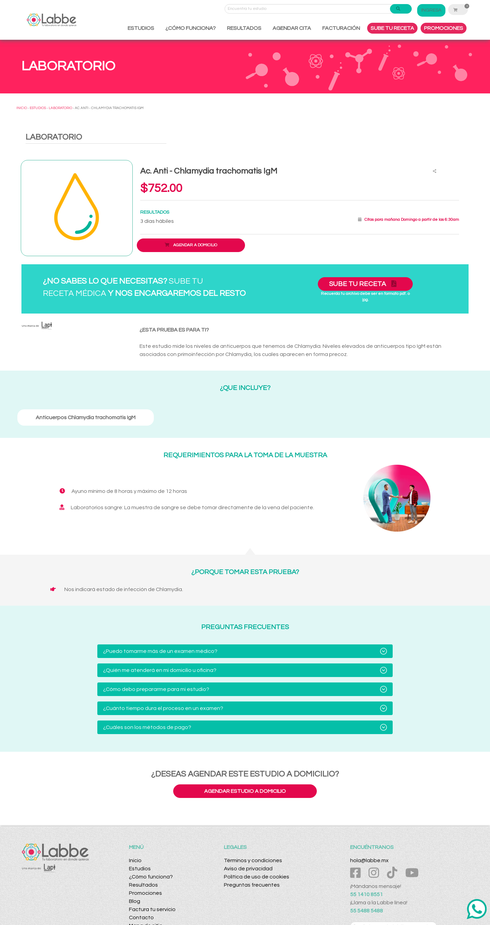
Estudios (140, 868)
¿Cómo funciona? (151, 876)
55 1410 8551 (366, 894)
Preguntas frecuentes (252, 885)
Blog (134, 901)
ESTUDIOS (141, 28)
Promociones (145, 893)
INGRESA (435, 10)
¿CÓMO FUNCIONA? (190, 28)
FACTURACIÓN (341, 28)
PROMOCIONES (443, 28)
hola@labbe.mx (369, 860)
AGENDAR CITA (292, 28)
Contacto (141, 917)
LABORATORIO (60, 108)
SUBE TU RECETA (392, 28)
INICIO (21, 108)
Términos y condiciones (253, 860)
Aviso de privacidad (248, 868)
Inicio (135, 860)
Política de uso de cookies (256, 876)
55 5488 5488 (366, 910)
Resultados (143, 885)
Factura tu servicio (152, 909)
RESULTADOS (244, 28)
